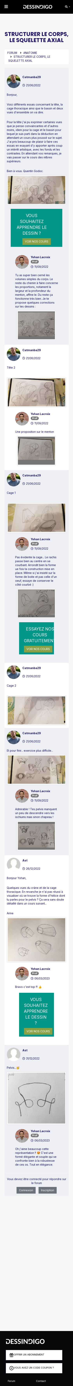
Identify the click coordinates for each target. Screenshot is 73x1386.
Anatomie (30, 52)
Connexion (26, 1190)
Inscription (47, 1190)
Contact (41, 1380)
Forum (12, 52)
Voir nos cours (36, 241)
